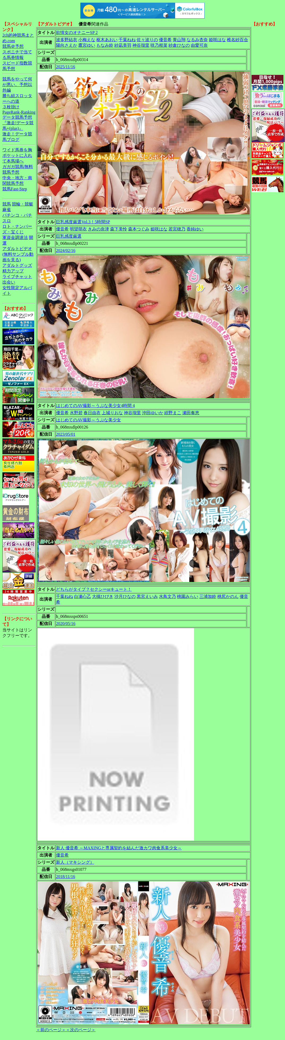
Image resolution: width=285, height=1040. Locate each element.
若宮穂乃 (177, 229)
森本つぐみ (138, 229)
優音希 (165, 39)
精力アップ (13, 271)
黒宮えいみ (147, 596)
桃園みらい (187, 596)
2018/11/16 (65, 876)
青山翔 (179, 39)
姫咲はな (217, 39)
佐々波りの (147, 39)
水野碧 (76, 412)
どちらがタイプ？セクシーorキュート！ (94, 589)
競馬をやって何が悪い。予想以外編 (17, 84)
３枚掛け (10, 107)
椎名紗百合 (237, 39)
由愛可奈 (199, 45)
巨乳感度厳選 (68, 236)
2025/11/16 (65, 67)
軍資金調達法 (15, 237)
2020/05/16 (65, 623)
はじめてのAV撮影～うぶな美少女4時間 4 (95, 405)
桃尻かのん (228, 596)
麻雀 (6, 209)
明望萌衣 (78, 229)
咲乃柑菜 (158, 45)
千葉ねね (127, 39)
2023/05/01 (65, 434)
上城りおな (112, 412)
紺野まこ (172, 412)
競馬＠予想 (13, 46)
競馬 (6, 204)
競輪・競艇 (22, 204)
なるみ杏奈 (197, 39)
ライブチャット (17, 276)
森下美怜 (118, 229)
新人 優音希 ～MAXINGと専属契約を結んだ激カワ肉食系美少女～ (119, 848)
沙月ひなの (125, 596)
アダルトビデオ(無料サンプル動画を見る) (17, 254)
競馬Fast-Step (14, 189)
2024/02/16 (65, 250)
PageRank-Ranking (18, 112)
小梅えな (86, 39)
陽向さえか (66, 45)
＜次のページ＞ (81, 1030)
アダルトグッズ (17, 265)
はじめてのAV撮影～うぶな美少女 (88, 420)
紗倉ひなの (179, 45)
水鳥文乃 (167, 596)
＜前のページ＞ (51, 1030)
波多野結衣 (66, 39)
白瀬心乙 (82, 596)
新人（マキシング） (75, 862)
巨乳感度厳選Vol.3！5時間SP (83, 222)
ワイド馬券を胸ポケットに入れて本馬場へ (17, 155)
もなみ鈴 (104, 45)
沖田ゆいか (152, 412)
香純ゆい (195, 229)
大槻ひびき (102, 596)
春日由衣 (92, 412)
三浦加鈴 (207, 596)
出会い (8, 282)
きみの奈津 (98, 229)
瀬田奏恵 (190, 412)
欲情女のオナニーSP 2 (77, 32)
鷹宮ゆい (86, 45)
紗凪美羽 (122, 45)
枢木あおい (107, 39)
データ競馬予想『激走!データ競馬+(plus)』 (17, 123)
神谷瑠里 (140, 45)
